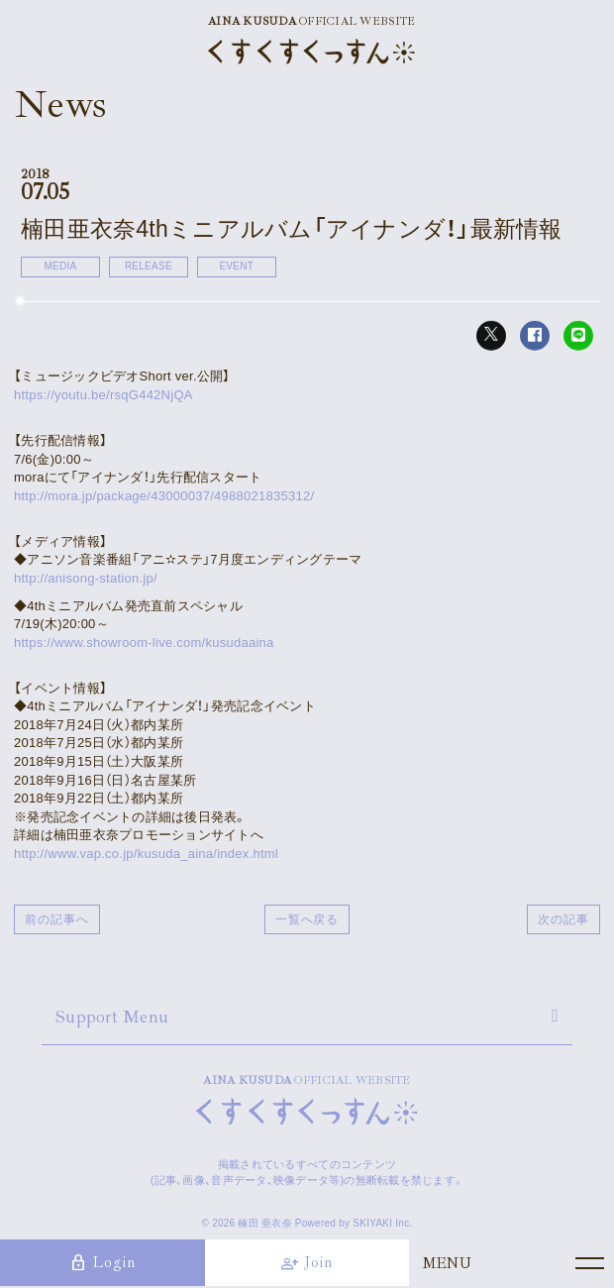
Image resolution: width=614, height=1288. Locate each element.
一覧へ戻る (307, 919)
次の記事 (563, 919)
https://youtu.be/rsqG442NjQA (103, 394)
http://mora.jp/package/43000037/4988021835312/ (164, 495)
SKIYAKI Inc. (382, 1223)
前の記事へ (57, 919)
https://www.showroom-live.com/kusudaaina (144, 642)
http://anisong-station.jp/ (85, 578)
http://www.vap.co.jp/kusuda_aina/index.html (146, 853)
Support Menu (111, 1016)
